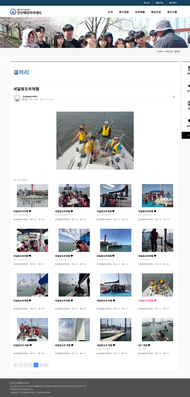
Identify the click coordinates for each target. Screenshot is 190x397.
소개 (110, 12)
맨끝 (46, 365)
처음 (15, 365)
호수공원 (124, 12)
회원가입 (159, 3)
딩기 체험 (144, 345)
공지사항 (172, 12)
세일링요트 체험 (106, 300)
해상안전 (156, 12)
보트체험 (140, 12)
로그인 (146, 3)
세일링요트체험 (22, 211)
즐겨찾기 (173, 3)
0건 (25, 99)
